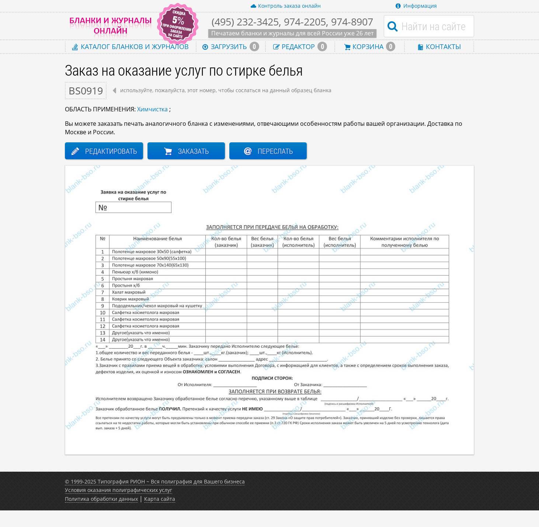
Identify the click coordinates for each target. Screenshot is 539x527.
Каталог (130, 46)
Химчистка (152, 109)
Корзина (370, 46)
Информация (416, 5)
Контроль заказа (285, 6)
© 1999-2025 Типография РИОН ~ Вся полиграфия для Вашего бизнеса (155, 481)
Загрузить (230, 46)
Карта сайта (159, 498)
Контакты (439, 46)
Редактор (300, 46)
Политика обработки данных (101, 498)
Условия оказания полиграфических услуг (118, 489)
